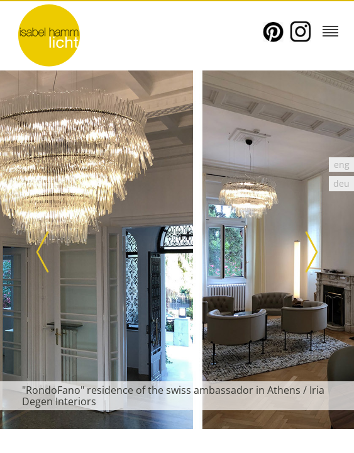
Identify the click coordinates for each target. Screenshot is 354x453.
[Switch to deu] (341, 183)
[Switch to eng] (341, 164)
